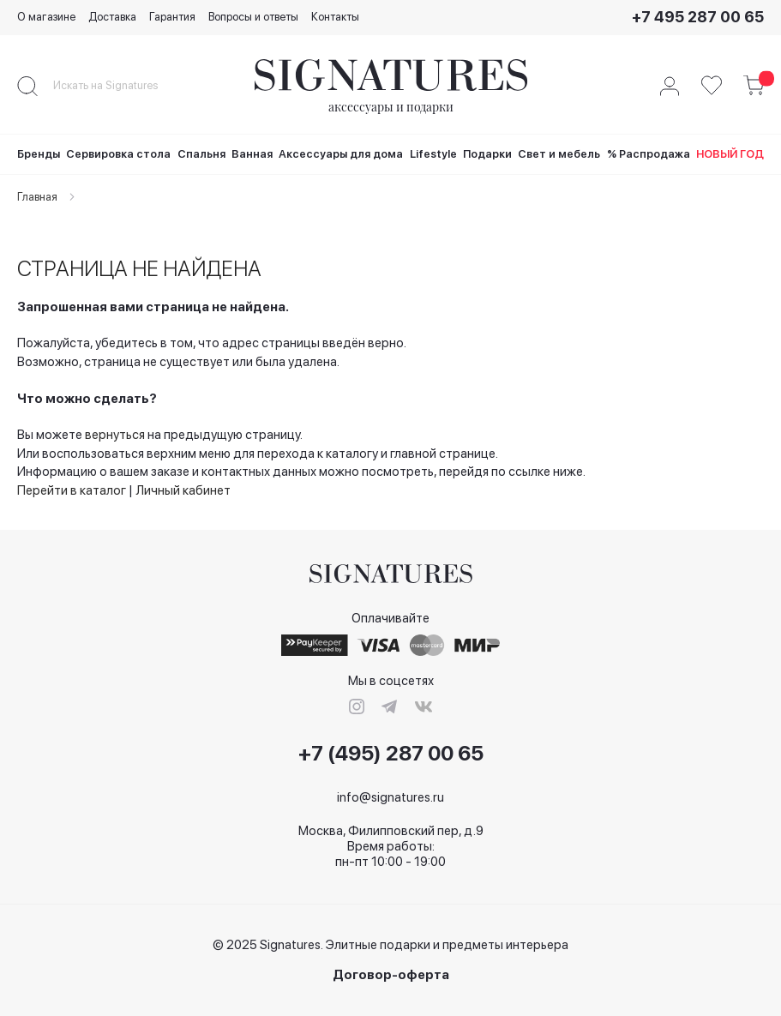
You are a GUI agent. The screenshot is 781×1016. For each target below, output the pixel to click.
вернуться (115, 434)
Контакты (335, 16)
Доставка (112, 16)
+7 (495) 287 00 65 (391, 754)
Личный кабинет (183, 490)
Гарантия (172, 16)
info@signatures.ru (390, 797)
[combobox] (120, 86)
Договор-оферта (391, 975)
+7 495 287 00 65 (698, 17)
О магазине (46, 16)
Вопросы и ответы (253, 16)
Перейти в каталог (71, 490)
